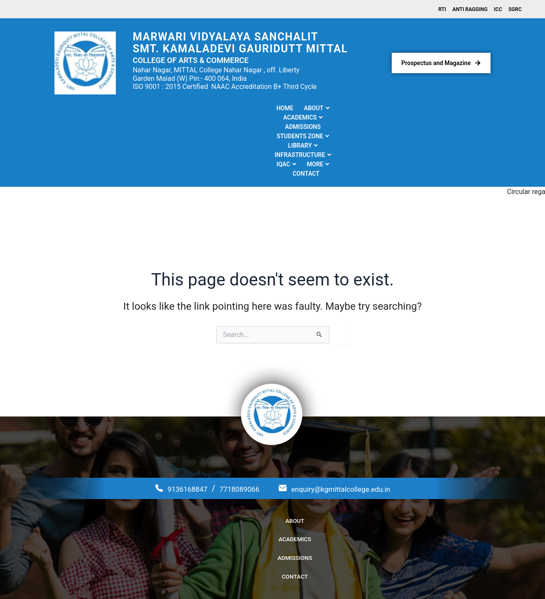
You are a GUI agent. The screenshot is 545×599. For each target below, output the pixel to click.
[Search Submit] (319, 270)
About (102, 109)
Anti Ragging (470, 10)
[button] (102, 109)
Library (300, 109)
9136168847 (173, 424)
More (434, 109)
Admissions (194, 109)
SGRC (515, 10)
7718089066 (233, 424)
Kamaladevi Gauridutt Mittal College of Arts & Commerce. (281, 581)
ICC (498, 10)
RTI (442, 10)
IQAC (402, 109)
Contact (469, 109)
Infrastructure (354, 109)
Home (70, 109)
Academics (145, 109)
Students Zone (248, 109)
